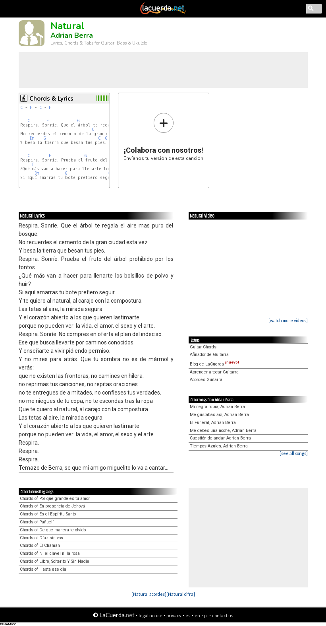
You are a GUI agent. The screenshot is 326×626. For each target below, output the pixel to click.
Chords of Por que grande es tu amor (55, 498)
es (188, 615)
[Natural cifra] (180, 594)
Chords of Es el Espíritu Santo (48, 514)
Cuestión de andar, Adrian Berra (220, 438)
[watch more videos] (288, 320)
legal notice (150, 615)
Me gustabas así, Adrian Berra (219, 414)
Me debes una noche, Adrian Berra (223, 430)
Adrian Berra (71, 35)
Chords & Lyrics (51, 99)
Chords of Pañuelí (37, 522)
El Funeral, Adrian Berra (213, 422)
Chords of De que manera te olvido (53, 530)
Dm (32, 138)
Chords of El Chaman (40, 545)
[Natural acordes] (148, 594)
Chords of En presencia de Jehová (52, 506)
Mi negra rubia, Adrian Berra (217, 406)
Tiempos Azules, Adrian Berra (219, 446)
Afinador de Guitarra (209, 354)
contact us (222, 615)
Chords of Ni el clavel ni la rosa (50, 553)
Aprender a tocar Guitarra (214, 372)
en (197, 615)
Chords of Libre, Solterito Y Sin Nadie (54, 561)
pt (206, 615)
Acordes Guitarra (206, 379)
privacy (173, 615)
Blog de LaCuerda (214, 364)
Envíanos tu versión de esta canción (163, 136)
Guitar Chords (203, 347)
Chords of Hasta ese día (43, 569)
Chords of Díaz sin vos (41, 537)
